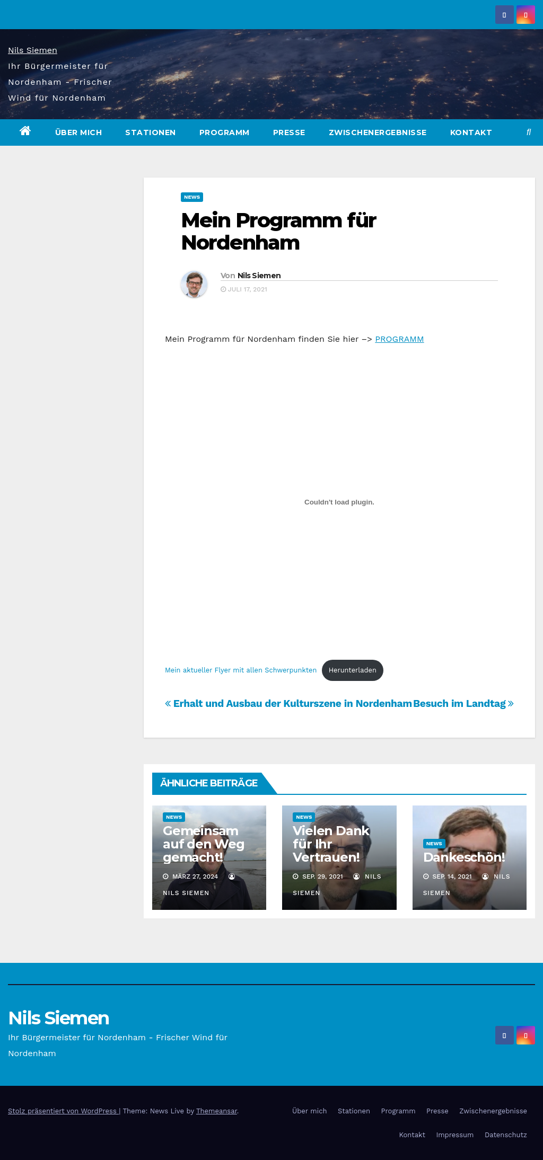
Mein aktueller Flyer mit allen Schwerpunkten (241, 670)
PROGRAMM (399, 339)
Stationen (150, 132)
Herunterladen (352, 670)
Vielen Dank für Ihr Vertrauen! (331, 844)
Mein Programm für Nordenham (278, 231)
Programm (224, 132)
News (192, 197)
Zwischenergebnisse (378, 132)
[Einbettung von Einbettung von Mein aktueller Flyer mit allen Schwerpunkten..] (339, 502)
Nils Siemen (32, 50)
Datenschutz (506, 1135)
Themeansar (216, 1111)
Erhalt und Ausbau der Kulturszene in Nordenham (288, 703)
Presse (289, 132)
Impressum (455, 1135)
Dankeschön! (464, 857)
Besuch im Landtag (463, 703)
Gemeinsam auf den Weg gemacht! (203, 844)
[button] (529, 132)
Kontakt (471, 132)
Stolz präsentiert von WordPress (63, 1111)
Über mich (78, 132)
